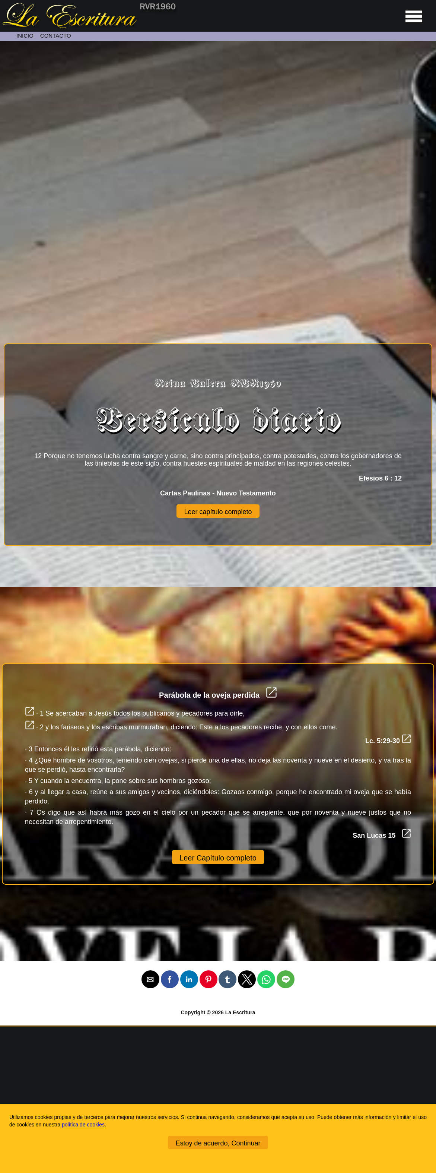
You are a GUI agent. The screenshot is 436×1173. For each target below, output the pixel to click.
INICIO (25, 35)
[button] (150, 979)
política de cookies (83, 1125)
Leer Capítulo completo (218, 858)
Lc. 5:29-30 (388, 741)
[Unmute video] (218, 161)
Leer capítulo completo (218, 512)
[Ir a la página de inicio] (88, 26)
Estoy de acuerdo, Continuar (217, 1143)
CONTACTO (55, 35)
